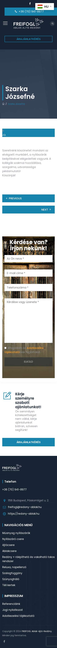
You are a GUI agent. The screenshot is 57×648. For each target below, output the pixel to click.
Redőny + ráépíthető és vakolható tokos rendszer (28, 559)
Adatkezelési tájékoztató (18, 616)
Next (46, 209)
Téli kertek (8, 585)
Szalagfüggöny (12, 573)
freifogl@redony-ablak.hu (25, 507)
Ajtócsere (8, 545)
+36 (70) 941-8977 (31, 11)
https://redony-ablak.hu (23, 514)
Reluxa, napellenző (14, 567)
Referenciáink (11, 604)
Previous (13, 198)
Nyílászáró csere (13, 539)
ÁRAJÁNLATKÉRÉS (29, 39)
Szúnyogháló (10, 579)
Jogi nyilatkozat (12, 610)
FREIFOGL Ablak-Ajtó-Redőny (37, 631)
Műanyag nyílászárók (16, 533)
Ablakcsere (9, 551)
